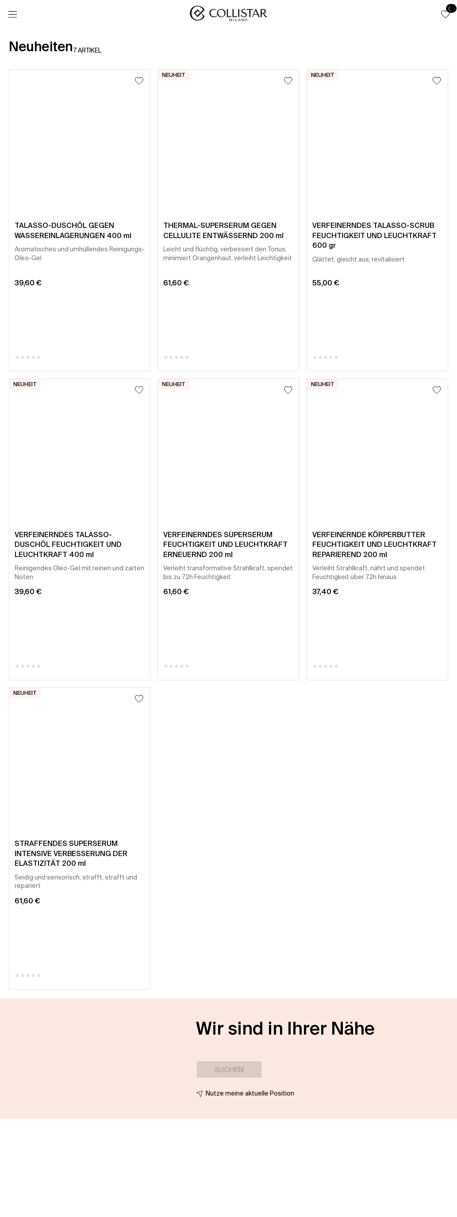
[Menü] (12, 14)
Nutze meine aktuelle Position (250, 1093)
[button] (445, 14)
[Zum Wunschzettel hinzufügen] (139, 80)
